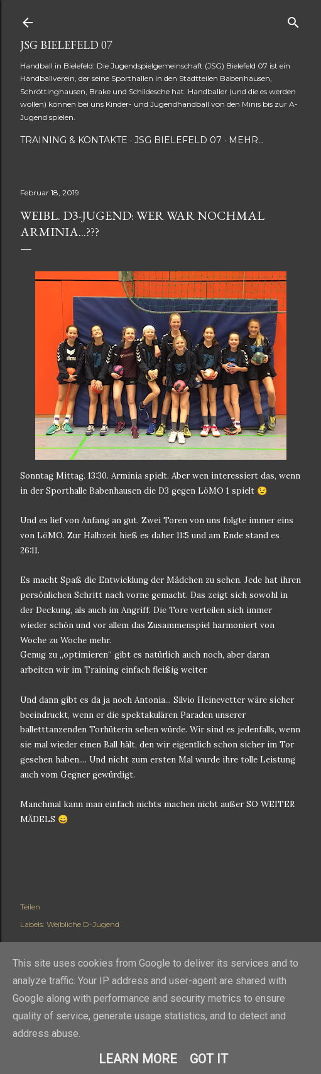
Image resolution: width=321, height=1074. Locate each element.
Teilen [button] (30, 906)
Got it (209, 1058)
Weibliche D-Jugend (82, 924)
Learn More (138, 1058)
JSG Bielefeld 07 (66, 45)
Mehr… (246, 140)
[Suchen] (293, 20)
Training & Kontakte (74, 140)
